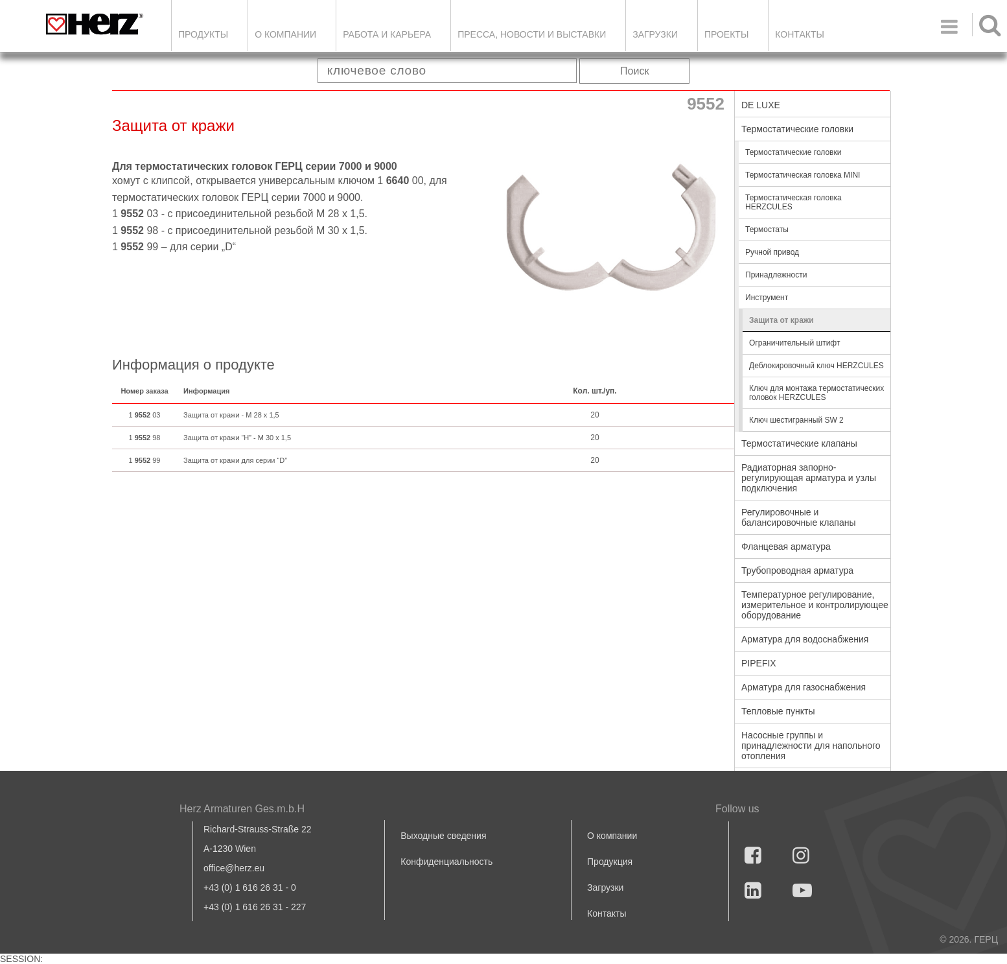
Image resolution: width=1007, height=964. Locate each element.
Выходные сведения (443, 835)
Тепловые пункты (778, 711)
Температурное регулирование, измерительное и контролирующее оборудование (814, 604)
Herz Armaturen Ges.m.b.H (242, 808)
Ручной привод (772, 252)
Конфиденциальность (446, 861)
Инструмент (766, 297)
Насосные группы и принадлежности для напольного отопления (811, 745)
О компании (285, 34)
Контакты (799, 34)
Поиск (634, 70)
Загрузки (605, 887)
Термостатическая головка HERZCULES (793, 202)
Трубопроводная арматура (797, 570)
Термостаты (767, 229)
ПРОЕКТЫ (726, 34)
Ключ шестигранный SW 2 (796, 420)
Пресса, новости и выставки (531, 34)
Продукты (203, 34)
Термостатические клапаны (799, 443)
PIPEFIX (758, 663)
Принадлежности (776, 274)
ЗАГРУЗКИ (655, 34)
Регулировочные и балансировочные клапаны (798, 517)
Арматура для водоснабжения (804, 639)
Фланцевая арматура (786, 546)
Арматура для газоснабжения (803, 687)
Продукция (609, 861)
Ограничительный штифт (794, 342)
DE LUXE (760, 105)
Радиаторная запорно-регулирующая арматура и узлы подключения (808, 477)
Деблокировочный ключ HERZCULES (816, 365)
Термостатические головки (797, 129)
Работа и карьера (387, 34)
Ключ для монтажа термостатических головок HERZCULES (816, 393)
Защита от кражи (781, 320)
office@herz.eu (233, 868)
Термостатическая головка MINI (802, 175)
